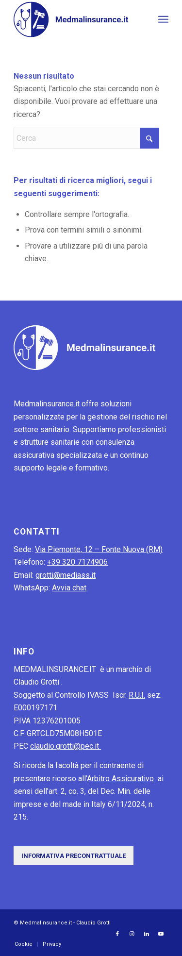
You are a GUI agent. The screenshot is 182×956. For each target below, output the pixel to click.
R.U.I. (137, 695)
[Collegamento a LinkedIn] (146, 934)
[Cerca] (86, 138)
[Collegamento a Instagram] (132, 934)
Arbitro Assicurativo (120, 778)
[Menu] (163, 19)
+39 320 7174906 (77, 562)
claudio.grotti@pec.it (65, 746)
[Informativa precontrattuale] (73, 855)
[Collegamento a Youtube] (161, 934)
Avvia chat (69, 587)
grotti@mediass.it (65, 575)
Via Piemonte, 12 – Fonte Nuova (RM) (99, 549)
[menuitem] (163, 19)
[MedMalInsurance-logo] (75, 19)
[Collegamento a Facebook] (117, 934)
